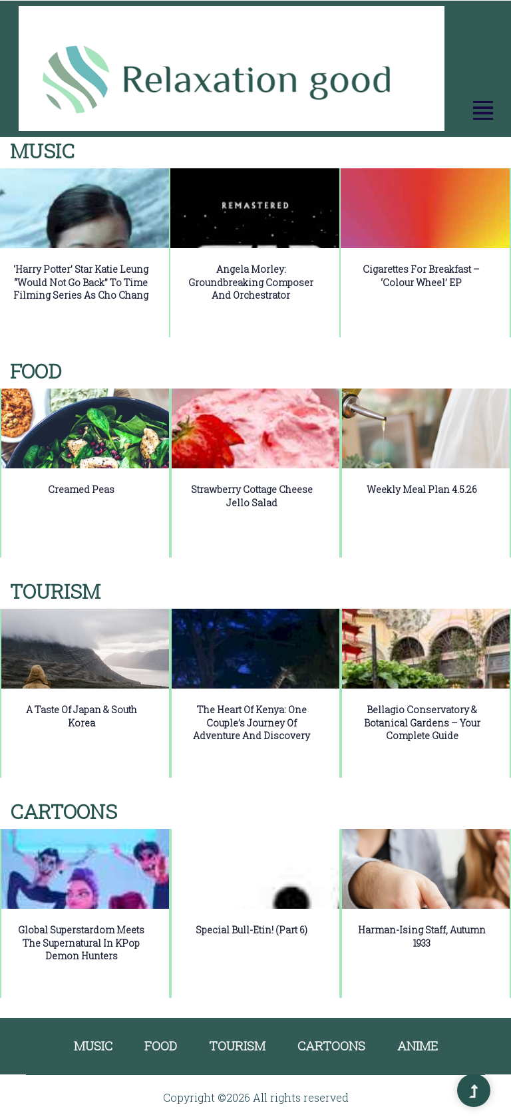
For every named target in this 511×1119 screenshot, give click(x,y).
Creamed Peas (81, 489)
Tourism (237, 1045)
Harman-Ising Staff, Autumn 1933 (422, 936)
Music (93, 1045)
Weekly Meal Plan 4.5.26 (422, 489)
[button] (482, 111)
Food (160, 1045)
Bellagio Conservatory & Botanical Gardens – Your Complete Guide (422, 722)
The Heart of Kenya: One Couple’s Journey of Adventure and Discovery (251, 722)
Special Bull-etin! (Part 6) (251, 929)
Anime (417, 1045)
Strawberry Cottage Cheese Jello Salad (252, 496)
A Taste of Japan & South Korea (81, 716)
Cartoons (331, 1045)
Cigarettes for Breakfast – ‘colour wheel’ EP (421, 276)
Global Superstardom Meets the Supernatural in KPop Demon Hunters (81, 942)
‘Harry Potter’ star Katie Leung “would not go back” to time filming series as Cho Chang (80, 282)
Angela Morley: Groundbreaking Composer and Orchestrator (250, 282)
